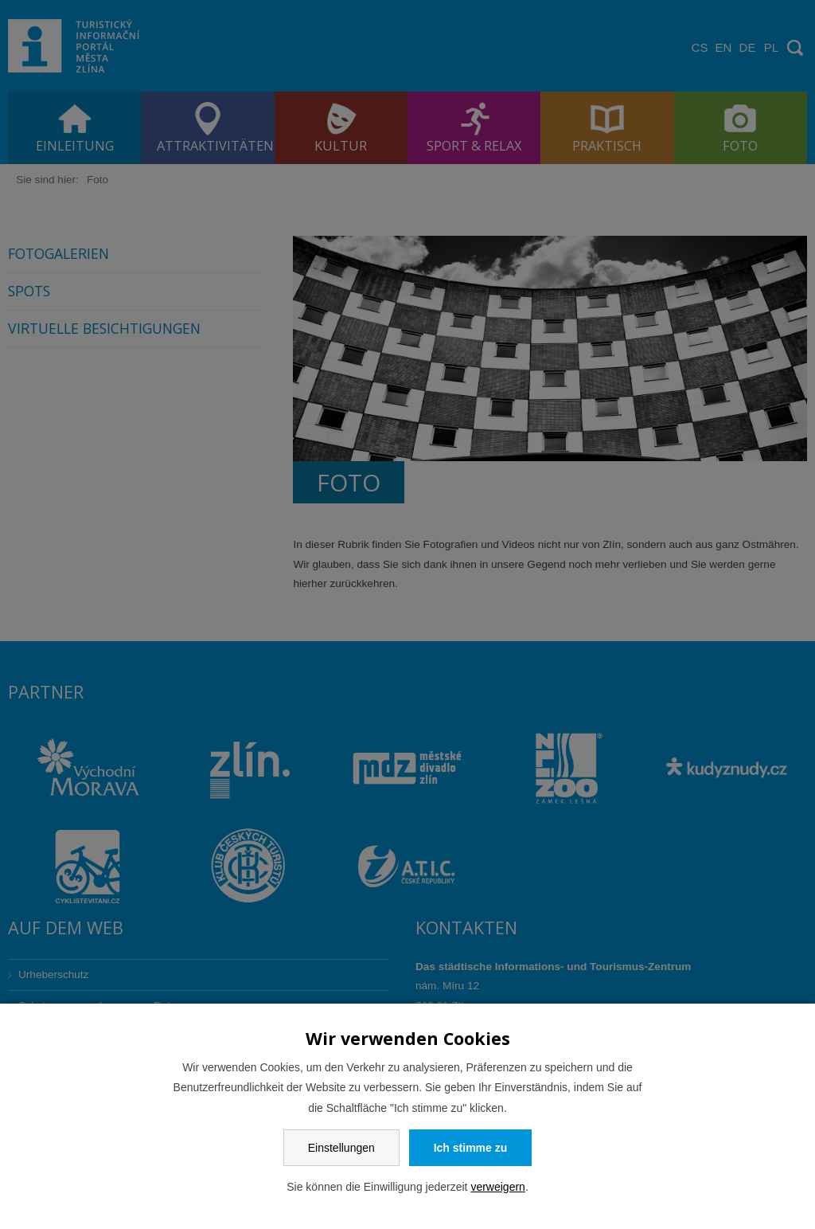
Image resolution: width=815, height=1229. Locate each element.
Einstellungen (341, 1147)
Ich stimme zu (471, 1147)
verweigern (497, 1186)
